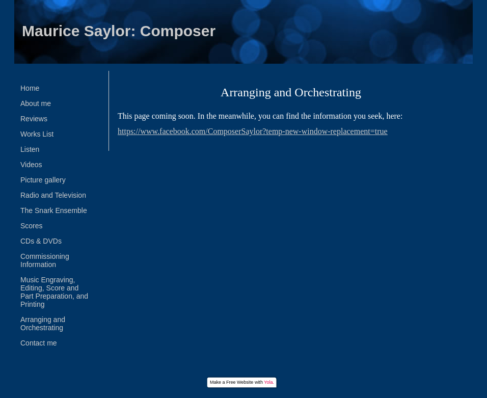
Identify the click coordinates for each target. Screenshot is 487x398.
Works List (36, 134)
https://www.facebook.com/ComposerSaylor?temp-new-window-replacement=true (253, 131)
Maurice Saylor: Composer (118, 30)
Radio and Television (53, 195)
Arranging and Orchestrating (42, 323)
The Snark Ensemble (53, 210)
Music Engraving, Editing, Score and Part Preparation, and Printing (54, 292)
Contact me (38, 343)
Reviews (33, 119)
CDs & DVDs (41, 241)
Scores (31, 226)
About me (35, 103)
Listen (29, 149)
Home (29, 88)
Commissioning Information (44, 260)
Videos (31, 165)
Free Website (239, 382)
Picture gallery (43, 180)
